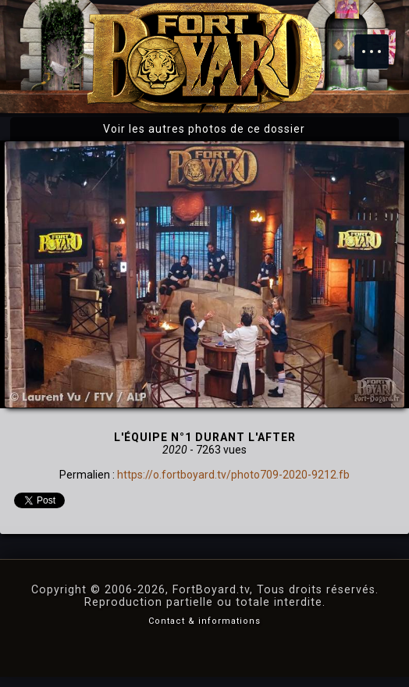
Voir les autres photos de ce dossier (204, 129)
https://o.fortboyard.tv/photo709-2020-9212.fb (233, 474)
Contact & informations (204, 621)
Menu (379, 43)
